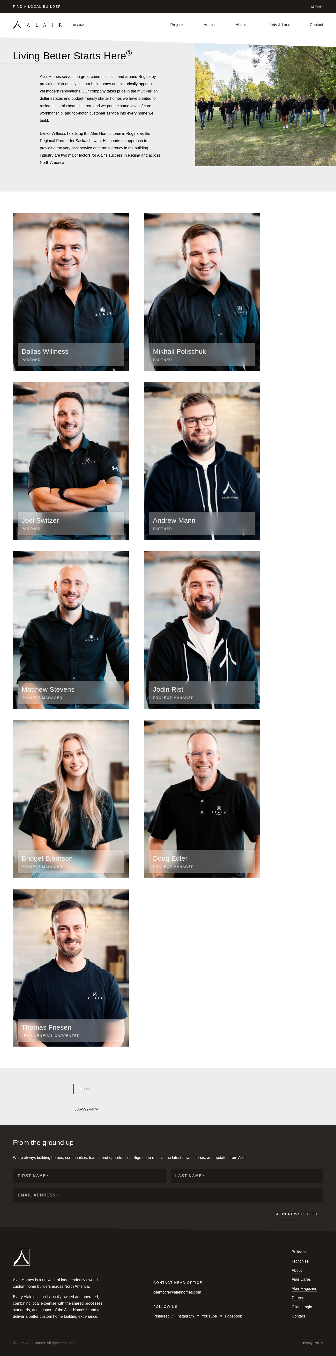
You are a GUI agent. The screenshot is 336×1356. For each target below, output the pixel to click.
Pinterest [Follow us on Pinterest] (161, 1316)
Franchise (300, 1261)
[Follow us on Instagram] (23, 1109)
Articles (210, 25)
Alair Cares (301, 1279)
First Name (33, 1176)
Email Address (38, 1195)
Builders (299, 1252)
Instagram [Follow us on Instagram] (185, 1316)
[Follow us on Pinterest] (64, 1109)
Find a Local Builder (37, 6)
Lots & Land (280, 25)
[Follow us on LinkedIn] (48, 1109)
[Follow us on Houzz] (56, 1109)
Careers (299, 1298)
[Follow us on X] (39, 1109)
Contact (316, 25)
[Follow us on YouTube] (31, 1109)
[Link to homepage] (64, 24)
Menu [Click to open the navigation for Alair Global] (317, 7)
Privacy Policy (312, 1343)
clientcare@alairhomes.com (177, 1292)
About (241, 25)
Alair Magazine (304, 1289)
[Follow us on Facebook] (15, 1109)
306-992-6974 (86, 1109)
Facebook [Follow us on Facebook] (233, 1316)
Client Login (302, 1307)
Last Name (190, 1176)
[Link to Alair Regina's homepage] (87, 1089)
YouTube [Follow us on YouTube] (209, 1316)
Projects (177, 25)
